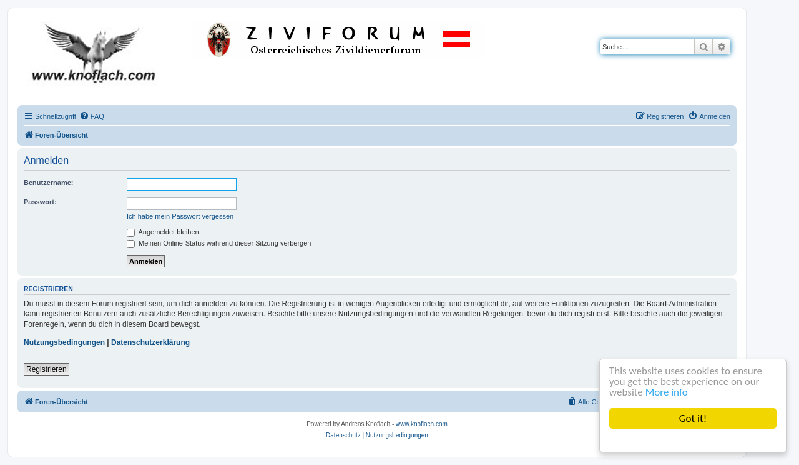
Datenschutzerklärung (150, 342)
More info (666, 392)
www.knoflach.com (422, 424)
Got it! (693, 418)
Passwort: (40, 202)
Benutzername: (48, 182)
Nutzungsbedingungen (64, 342)
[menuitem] (91, 116)
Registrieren (46, 369)
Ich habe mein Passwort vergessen (180, 216)
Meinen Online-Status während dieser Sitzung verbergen (219, 243)
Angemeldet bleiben (163, 232)
